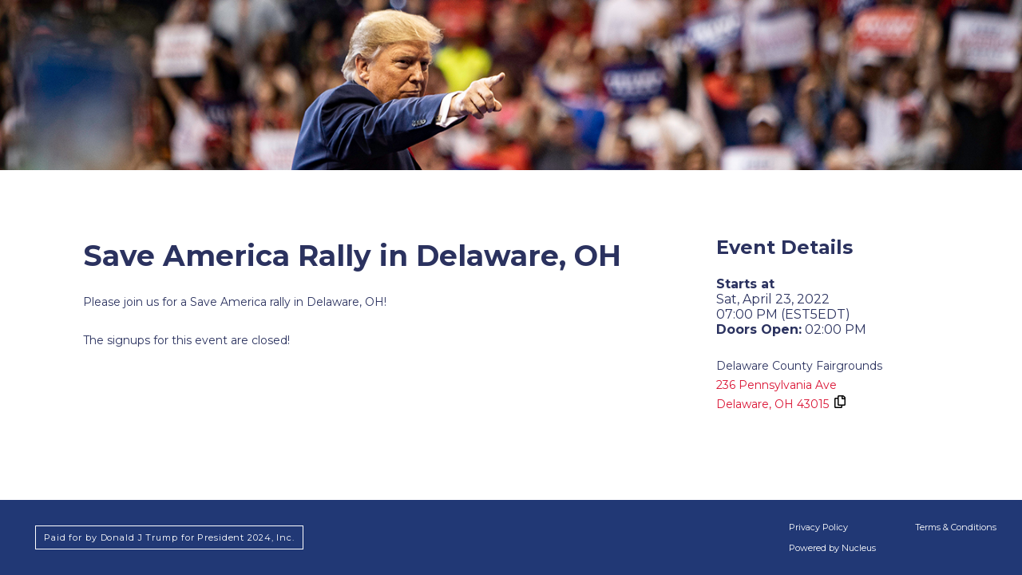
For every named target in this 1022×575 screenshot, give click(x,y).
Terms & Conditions (955, 527)
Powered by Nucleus (832, 547)
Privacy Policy (818, 527)
